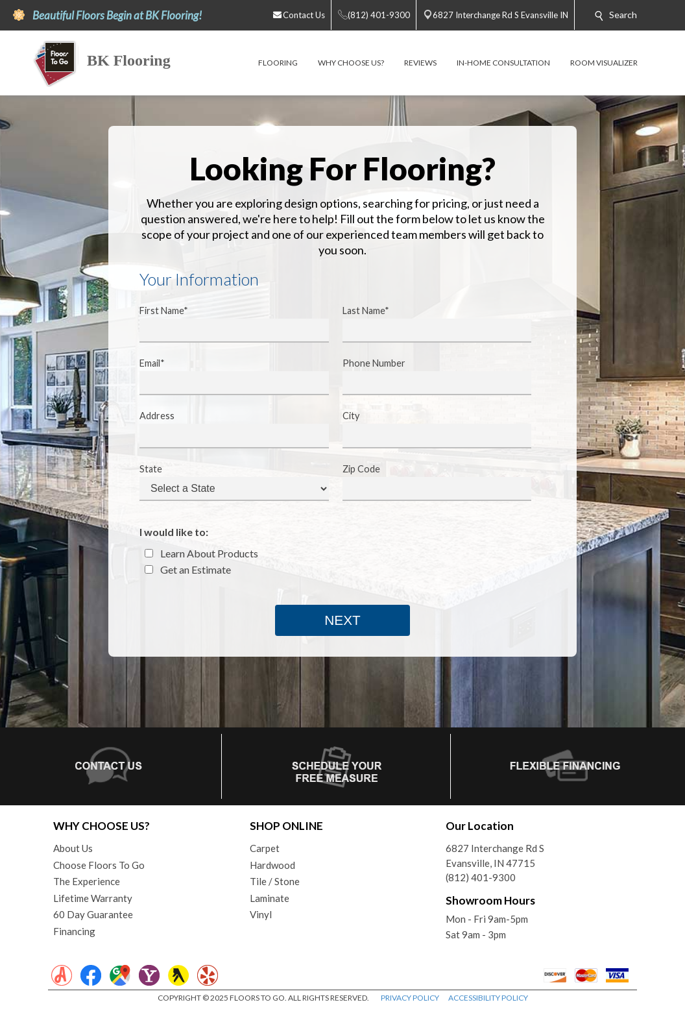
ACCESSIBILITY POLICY (488, 998)
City (428, 429)
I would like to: (173, 532)
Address (225, 429)
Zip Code (428, 482)
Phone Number (428, 376)
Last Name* (428, 324)
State (225, 482)
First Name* (225, 324)
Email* (225, 376)
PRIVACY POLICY (410, 998)
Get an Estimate (188, 569)
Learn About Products (201, 553)
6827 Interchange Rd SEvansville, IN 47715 (495, 855)
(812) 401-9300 (481, 877)
